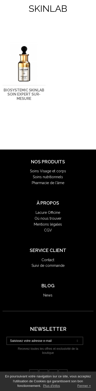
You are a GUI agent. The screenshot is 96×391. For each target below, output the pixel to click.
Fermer (82, 386)
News (47, 295)
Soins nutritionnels (48, 177)
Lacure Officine (48, 212)
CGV (48, 230)
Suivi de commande (48, 265)
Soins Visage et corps (48, 171)
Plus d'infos (51, 386)
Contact (47, 260)
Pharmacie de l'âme (48, 183)
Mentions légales (48, 224)
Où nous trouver (48, 218)
